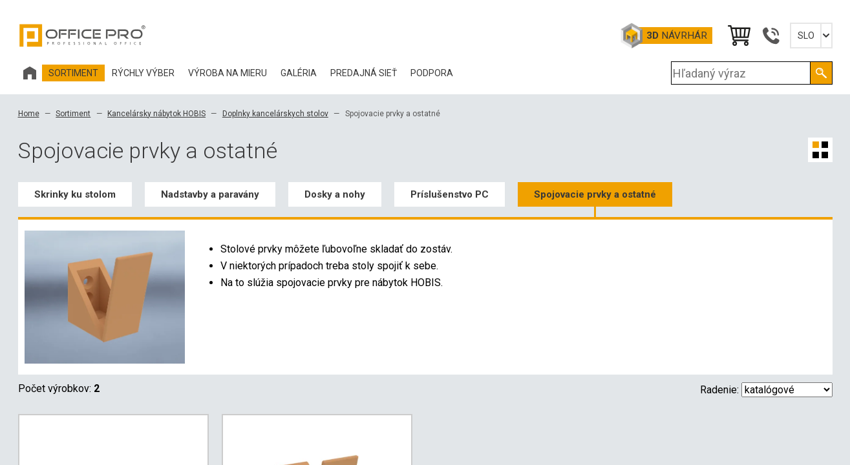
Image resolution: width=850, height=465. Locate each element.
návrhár (676, 35)
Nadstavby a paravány (210, 194)
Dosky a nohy (334, 194)
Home (28, 113)
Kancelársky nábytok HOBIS (156, 113)
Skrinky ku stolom (75, 194)
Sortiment (73, 113)
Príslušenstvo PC (449, 194)
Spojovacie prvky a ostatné (595, 194)
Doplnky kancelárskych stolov (275, 113)
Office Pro (82, 35)
